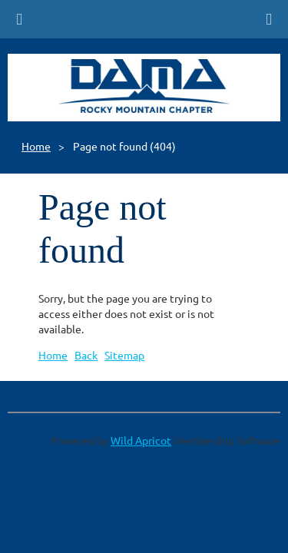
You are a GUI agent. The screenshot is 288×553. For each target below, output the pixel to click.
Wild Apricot (141, 440)
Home (36, 146)
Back (86, 355)
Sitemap (124, 355)
